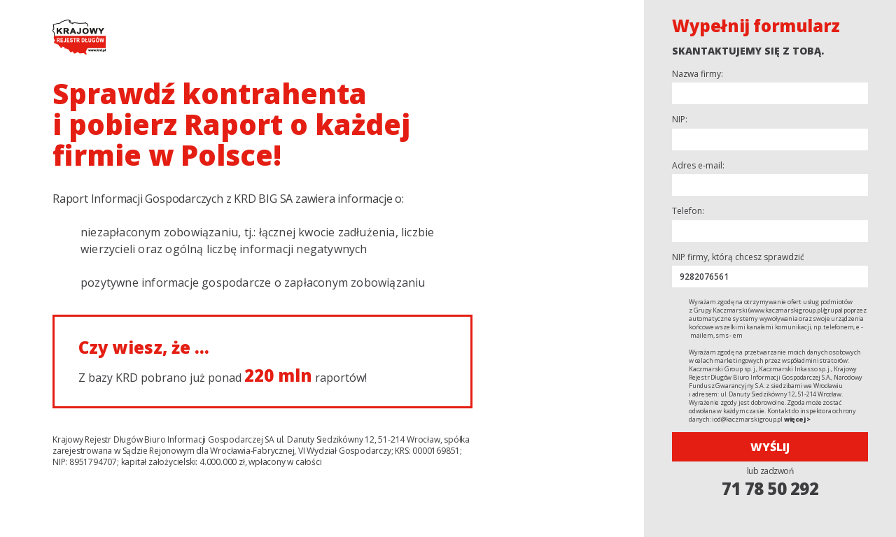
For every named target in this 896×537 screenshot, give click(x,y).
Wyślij (770, 446)
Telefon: (688, 211)
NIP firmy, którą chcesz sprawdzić (738, 257)
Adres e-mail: (698, 165)
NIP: (679, 119)
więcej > (797, 419)
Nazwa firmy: (697, 74)
